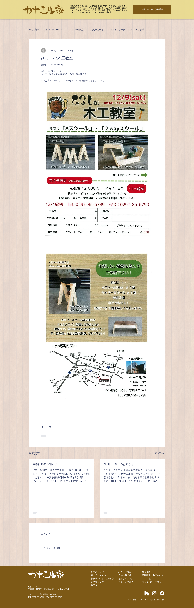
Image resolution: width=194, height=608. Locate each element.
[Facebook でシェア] (42, 426)
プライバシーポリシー (152, 582)
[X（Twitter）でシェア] (49, 426)
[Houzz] (146, 593)
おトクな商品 (77, 29)
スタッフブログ (117, 29)
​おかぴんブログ (125, 578)
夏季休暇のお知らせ (45, 464)
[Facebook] (162, 593)
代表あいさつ (97, 571)
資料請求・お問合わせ (152, 575)
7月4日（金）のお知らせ (118, 464)
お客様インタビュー (100, 582)
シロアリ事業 (137, 29)
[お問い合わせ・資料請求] (152, 9)
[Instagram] (154, 593)
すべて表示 (160, 453)
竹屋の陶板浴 (124, 575)
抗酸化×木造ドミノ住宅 (102, 578)
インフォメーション (55, 29)
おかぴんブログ (96, 29)
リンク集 (146, 578)
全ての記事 (34, 29)
